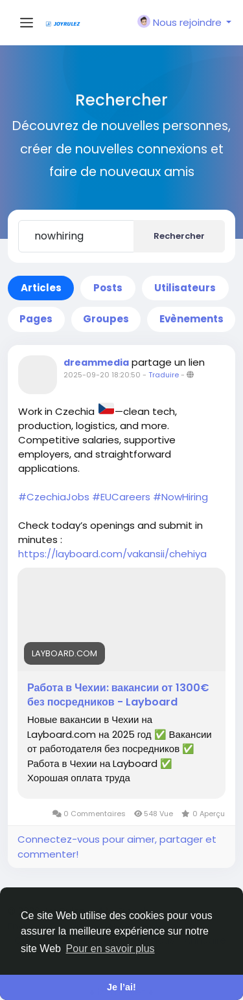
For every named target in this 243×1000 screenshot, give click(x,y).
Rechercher (179, 236)
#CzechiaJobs (53, 497)
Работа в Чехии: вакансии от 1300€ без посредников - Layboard (118, 695)
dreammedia (96, 362)
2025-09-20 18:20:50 (102, 375)
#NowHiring (180, 497)
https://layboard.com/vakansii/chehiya (112, 554)
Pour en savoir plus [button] (110, 948)
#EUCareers (121, 497)
